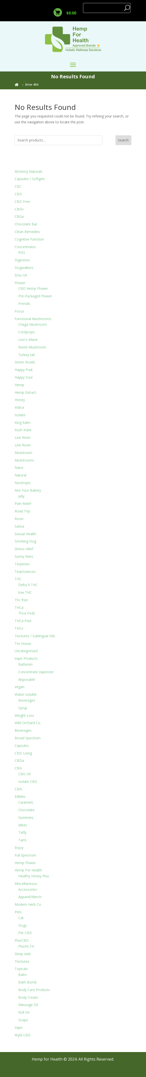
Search (123, 140)
